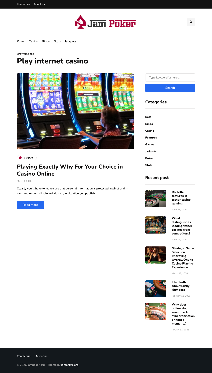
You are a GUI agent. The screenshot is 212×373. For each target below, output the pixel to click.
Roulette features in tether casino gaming (181, 198)
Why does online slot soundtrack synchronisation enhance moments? (183, 314)
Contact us (23, 4)
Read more (30, 205)
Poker (21, 41)
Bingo (46, 41)
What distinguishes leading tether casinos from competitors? (182, 226)
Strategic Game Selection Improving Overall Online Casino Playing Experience (183, 257)
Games (149, 144)
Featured (151, 137)
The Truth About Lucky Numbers (181, 286)
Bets (148, 117)
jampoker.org (70, 365)
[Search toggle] (191, 22)
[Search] (170, 77)
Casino (33, 41)
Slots (57, 41)
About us (39, 4)
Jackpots (70, 41)
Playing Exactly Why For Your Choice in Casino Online (70, 170)
